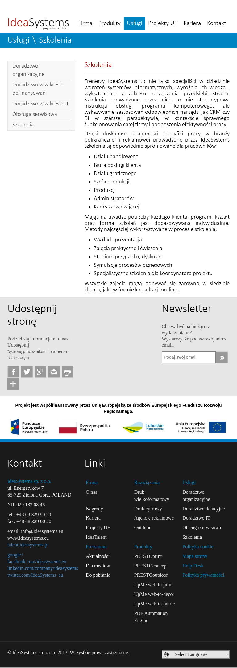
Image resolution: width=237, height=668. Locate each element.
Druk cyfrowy (148, 508)
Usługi (134, 23)
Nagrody (94, 508)
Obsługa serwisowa (34, 115)
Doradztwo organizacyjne (28, 70)
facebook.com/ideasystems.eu (36, 561)
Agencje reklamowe (154, 518)
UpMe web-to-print (153, 584)
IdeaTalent (96, 537)
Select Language (191, 654)
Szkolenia (55, 40)
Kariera (192, 23)
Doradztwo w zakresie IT (40, 104)
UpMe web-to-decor (154, 594)
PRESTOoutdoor (151, 575)
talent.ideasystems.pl (27, 544)
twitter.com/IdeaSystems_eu (35, 575)
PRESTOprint (148, 556)
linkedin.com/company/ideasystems (42, 568)
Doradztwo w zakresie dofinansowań (37, 89)
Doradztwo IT (196, 518)
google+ (15, 554)
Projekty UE (162, 23)
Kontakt (216, 23)
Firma (85, 23)
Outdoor (142, 527)
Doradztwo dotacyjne (203, 508)
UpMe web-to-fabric (154, 603)
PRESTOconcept (151, 565)
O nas (91, 492)
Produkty (109, 23)
